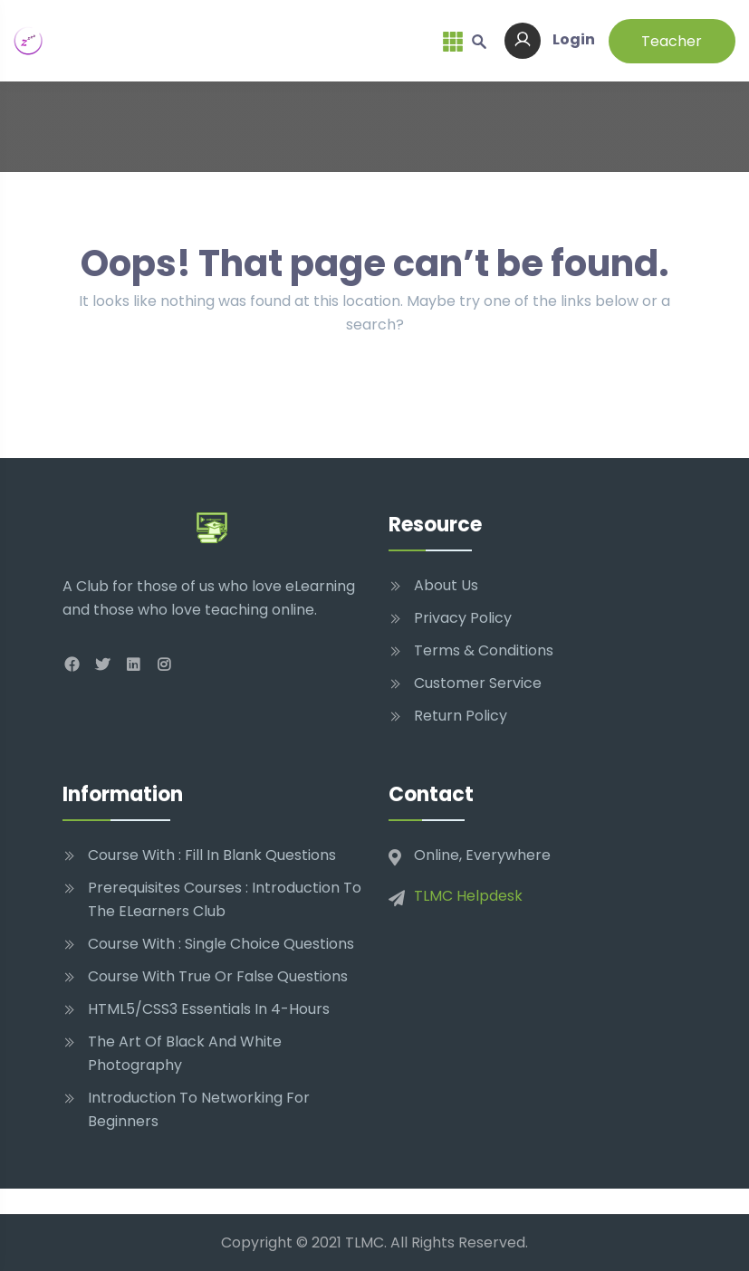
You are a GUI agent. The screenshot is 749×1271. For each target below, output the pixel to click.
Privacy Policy (463, 617)
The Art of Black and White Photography (185, 1053)
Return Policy (460, 715)
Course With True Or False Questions (218, 976)
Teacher (671, 41)
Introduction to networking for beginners (199, 1109)
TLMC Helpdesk (468, 895)
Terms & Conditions (483, 650)
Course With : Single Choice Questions (221, 943)
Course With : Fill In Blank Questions (212, 855)
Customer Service (478, 683)
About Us (446, 585)
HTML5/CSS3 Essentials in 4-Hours (209, 1009)
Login (549, 39)
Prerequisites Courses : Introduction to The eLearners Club (224, 899)
